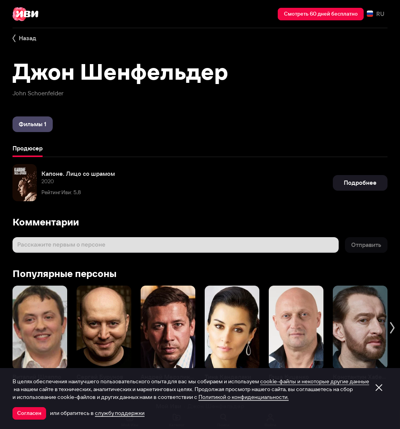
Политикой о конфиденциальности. (243, 397)
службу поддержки (120, 413)
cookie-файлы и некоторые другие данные (314, 381)
